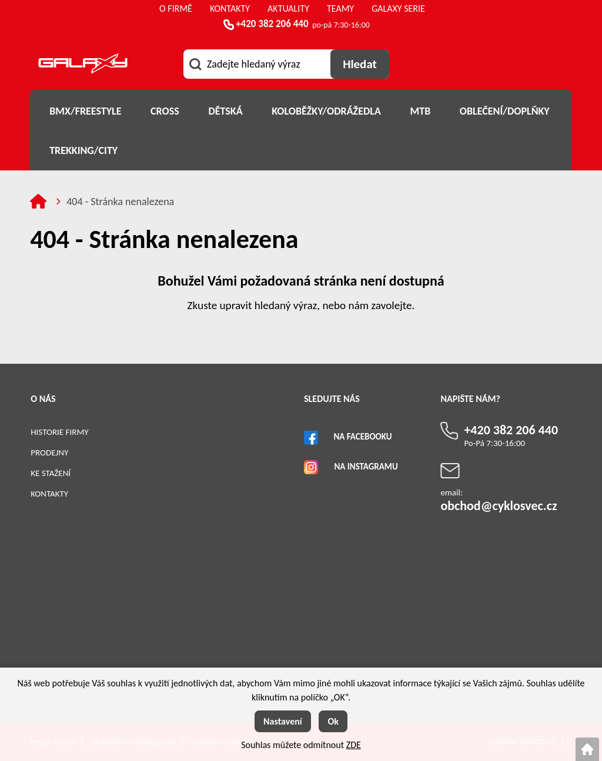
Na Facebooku (362, 436)
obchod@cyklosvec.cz (498, 506)
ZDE (353, 744)
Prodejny (49, 452)
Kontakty (49, 493)
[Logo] (83, 65)
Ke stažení (51, 473)
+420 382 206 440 (272, 24)
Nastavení (282, 721)
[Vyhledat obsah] (359, 64)
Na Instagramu (365, 466)
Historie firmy (59, 432)
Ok (333, 721)
